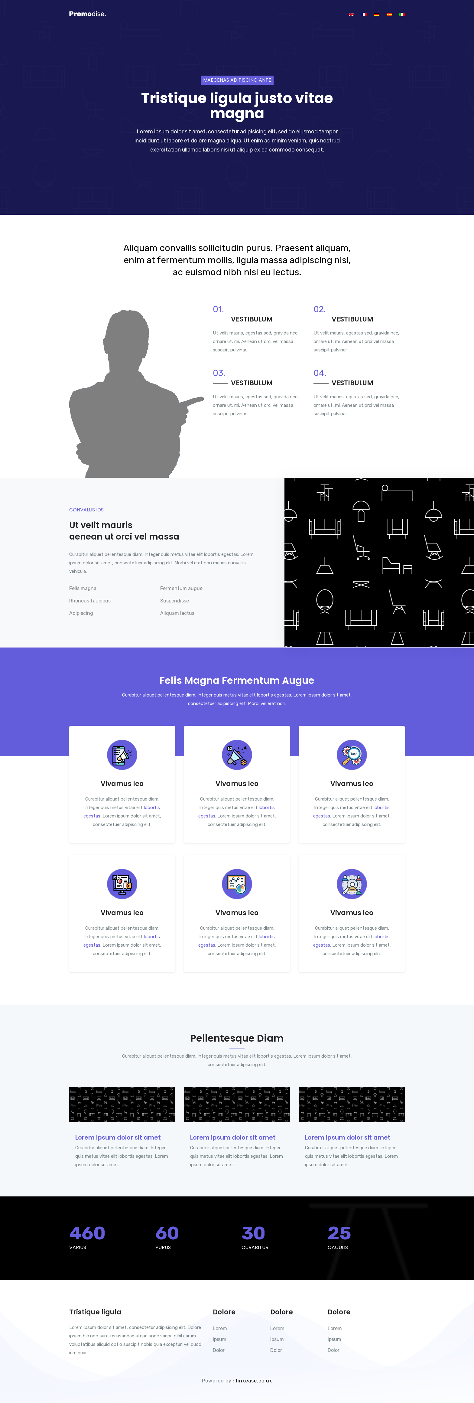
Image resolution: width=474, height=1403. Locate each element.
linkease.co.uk (254, 1381)
